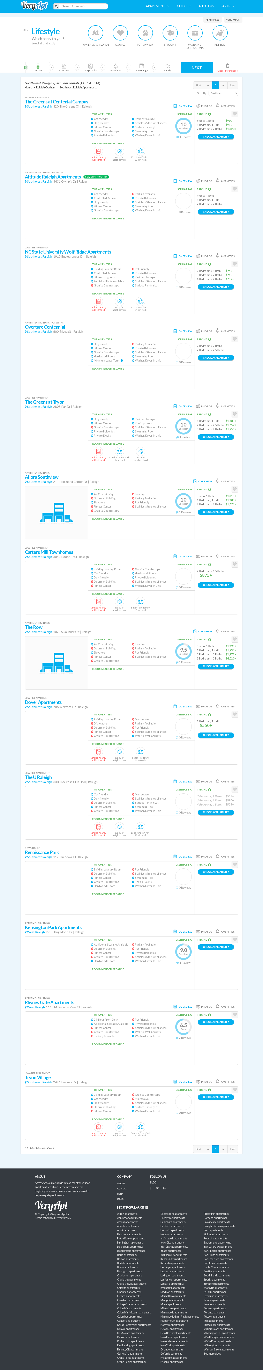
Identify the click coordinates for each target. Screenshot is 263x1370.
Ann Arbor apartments (129, 1217)
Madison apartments (171, 1292)
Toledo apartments (214, 1304)
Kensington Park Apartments (53, 927)
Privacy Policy (63, 1217)
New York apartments (172, 1345)
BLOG (153, 1182)
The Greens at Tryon (44, 402)
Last (232, 85)
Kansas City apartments (173, 1259)
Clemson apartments (128, 1296)
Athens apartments (127, 1222)
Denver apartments (128, 1329)
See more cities (212, 1353)
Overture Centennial (45, 327)
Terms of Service (44, 1217)
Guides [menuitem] (184, 6)
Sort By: (202, 93)
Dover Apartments (43, 702)
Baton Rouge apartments (131, 1238)
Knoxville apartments (172, 1263)
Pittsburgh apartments (216, 1213)
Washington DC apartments (219, 1333)
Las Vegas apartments (172, 1267)
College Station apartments (132, 1304)
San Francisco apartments (218, 1259)
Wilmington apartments (217, 1345)
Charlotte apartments (129, 1279)
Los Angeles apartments (173, 1279)
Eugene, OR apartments (130, 1349)
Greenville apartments (172, 1217)
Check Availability (216, 136)
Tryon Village (38, 1077)
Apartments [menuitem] (157, 6)
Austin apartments (127, 1230)
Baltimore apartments (129, 1234)
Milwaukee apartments (173, 1308)
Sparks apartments (214, 1279)
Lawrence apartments (172, 1271)
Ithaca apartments (170, 1250)
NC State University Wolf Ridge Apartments (68, 252)
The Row (33, 627)
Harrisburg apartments (173, 1222)
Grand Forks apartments (130, 1357)
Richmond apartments (216, 1234)
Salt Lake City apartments (218, 1246)
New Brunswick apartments (175, 1333)
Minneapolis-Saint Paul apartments (179, 1316)
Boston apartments (127, 1259)
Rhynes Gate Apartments (49, 1002)
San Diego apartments (216, 1254)
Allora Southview (42, 477)
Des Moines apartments (130, 1333)
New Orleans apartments (174, 1341)
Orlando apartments (171, 1349)
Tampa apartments (214, 1300)
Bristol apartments (127, 1267)
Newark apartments (171, 1329)
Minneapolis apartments (173, 1312)
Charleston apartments (130, 1275)
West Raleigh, (36, 932)
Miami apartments (170, 1304)
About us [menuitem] (206, 6)
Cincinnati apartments (129, 1292)
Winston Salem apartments (219, 1349)
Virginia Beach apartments (218, 1329)
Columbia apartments (129, 1308)
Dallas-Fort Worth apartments (134, 1324)
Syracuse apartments (215, 1296)
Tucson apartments (214, 1316)
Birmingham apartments (130, 1242)
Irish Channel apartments (174, 1246)
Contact (122, 1188)
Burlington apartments (129, 1271)
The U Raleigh (38, 777)
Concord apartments (128, 1320)
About (121, 1183)
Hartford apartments (171, 1226)
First (198, 85)
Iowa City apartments (172, 1242)
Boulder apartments (128, 1263)
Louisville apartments (172, 1283)
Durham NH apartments (130, 1341)
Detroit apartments (127, 1337)
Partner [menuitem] (227, 6)
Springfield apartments (216, 1283)
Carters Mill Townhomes (49, 552)
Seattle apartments (214, 1271)
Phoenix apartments (171, 1361)
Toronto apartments (215, 1312)
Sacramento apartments (217, 1242)
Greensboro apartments (173, 1213)
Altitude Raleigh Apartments (53, 177)
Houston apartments (171, 1234)
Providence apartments (217, 1222)
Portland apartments (215, 1217)
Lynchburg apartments (172, 1287)
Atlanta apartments (127, 1226)
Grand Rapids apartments (131, 1361)
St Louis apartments (215, 1292)
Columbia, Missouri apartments (134, 1312)
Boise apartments (126, 1254)
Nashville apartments (172, 1324)
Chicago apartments (128, 1287)
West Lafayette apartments (219, 1337)
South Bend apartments (217, 1275)
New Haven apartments (173, 1337)
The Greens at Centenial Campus (56, 101)
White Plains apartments (217, 1341)
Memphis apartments (172, 1300)
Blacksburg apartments (130, 1246)
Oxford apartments (171, 1353)
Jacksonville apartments (173, 1254)
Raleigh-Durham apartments (219, 1226)
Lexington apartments (172, 1275)
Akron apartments (127, 1213)
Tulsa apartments (213, 1320)
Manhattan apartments (173, 1296)
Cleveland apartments (129, 1300)
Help (120, 1193)
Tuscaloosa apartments (217, 1324)
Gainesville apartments (129, 1353)
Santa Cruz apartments (216, 1267)
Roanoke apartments (215, 1238)
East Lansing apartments (130, 1345)
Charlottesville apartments (131, 1283)
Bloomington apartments (131, 1250)
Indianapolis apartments (173, 1238)
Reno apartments (213, 1230)
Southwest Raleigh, (40, 106)
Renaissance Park (42, 852)
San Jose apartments (215, 1263)
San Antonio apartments (217, 1250)
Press (120, 1198)
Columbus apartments (129, 1316)
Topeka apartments (215, 1308)
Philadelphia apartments (173, 1357)
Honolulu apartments (172, 1230)
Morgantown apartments (174, 1320)
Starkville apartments (215, 1287)
